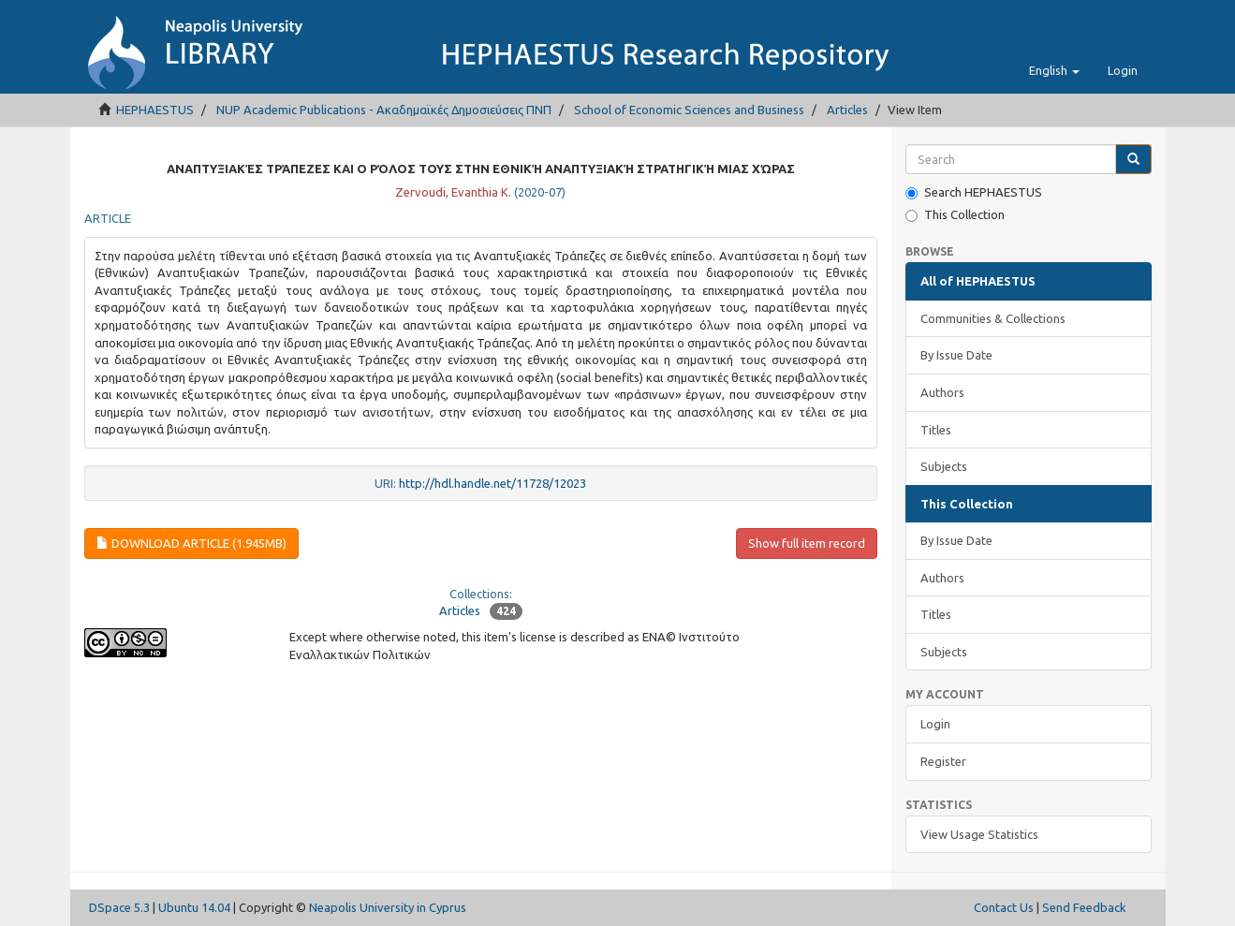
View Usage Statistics (979, 834)
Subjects (943, 466)
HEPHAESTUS (155, 109)
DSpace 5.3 (119, 907)
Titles (935, 429)
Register (943, 761)
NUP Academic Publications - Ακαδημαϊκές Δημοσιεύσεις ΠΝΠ (383, 109)
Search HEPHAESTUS (973, 192)
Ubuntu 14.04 (194, 907)
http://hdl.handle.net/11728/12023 (492, 483)
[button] (1054, 70)
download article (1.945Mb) (191, 543)
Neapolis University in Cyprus (387, 907)
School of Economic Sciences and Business (689, 109)
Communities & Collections (993, 318)
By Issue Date (956, 354)
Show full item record (806, 543)
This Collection (955, 215)
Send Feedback (1084, 907)
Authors (942, 392)
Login (935, 723)
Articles (847, 109)
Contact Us (1004, 907)
